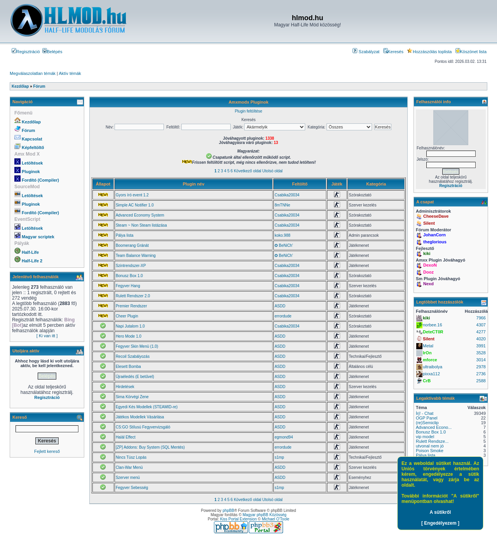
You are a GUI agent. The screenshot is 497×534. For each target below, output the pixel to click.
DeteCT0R (433, 331)
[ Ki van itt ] (46, 335)
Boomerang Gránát (132, 245)
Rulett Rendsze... (432, 441)
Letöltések (32, 163)
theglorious (435, 241)
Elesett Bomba (128, 366)
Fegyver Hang (128, 286)
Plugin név (194, 184)
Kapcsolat (32, 139)
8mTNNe (282, 205)
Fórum (28, 130)
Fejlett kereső (47, 451)
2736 (481, 373)
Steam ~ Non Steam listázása (141, 225)
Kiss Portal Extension (238, 519)
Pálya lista (125, 235)
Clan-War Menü (129, 467)
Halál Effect (126, 437)
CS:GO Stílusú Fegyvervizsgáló (143, 427)
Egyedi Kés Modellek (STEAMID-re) (147, 407)
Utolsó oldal (272, 171)
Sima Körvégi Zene (132, 397)
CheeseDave (435, 216)
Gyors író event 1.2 (132, 195)
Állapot (103, 184)
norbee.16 (432, 324)
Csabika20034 (287, 195)
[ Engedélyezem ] (440, 523)
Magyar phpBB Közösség (265, 515)
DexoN (430, 265)
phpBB (228, 510)
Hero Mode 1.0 (128, 336)
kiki (426, 253)
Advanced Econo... (434, 427)
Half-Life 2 (32, 260)
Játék (337, 184)
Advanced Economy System (140, 215)
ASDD (280, 306)
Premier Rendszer (131, 306)
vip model (425, 436)
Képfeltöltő (33, 147)
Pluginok (31, 171)
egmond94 (284, 437)
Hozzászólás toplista (429, 51)
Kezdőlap (31, 122)
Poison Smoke (429, 450)
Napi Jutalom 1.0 (130, 326)
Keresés (393, 51)
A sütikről (440, 512)
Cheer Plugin (127, 316)
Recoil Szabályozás (132, 356)
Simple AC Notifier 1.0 (135, 205)
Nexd (428, 283)
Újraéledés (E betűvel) (135, 376)
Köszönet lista (471, 51)
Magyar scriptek (38, 236)
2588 (481, 380)
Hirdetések (125, 387)
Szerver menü (128, 477)
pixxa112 (431, 373)
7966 (481, 318)
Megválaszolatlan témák (33, 73)
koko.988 (282, 235)
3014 (481, 359)
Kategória (376, 184)
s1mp (279, 457)
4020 (481, 338)
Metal (428, 345)
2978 (481, 366)
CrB (427, 380)
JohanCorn (434, 234)
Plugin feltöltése (248, 111)
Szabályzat (366, 51)
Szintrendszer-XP (131, 266)
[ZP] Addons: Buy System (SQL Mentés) (150, 447)
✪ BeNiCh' (284, 245)
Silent (429, 223)
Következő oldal (247, 171)
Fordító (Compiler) (40, 180)
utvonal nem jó (430, 446)
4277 (481, 331)
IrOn (427, 352)
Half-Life (30, 252)
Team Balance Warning (136, 255)
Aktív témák (70, 73)
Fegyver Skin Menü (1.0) (137, 346)
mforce (430, 359)
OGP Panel (426, 418)
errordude (283, 316)
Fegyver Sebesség (132, 487)
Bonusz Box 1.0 (129, 276)
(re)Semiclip (427, 422)
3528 (481, 352)
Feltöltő (300, 184)
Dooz (428, 272)
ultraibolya (432, 366)
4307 (481, 324)
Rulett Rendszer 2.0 (133, 296)
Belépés (52, 51)
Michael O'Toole (275, 519)
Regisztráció (26, 51)
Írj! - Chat (424, 413)
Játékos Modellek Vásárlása (140, 417)
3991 (481, 345)
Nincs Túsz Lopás (131, 457)
